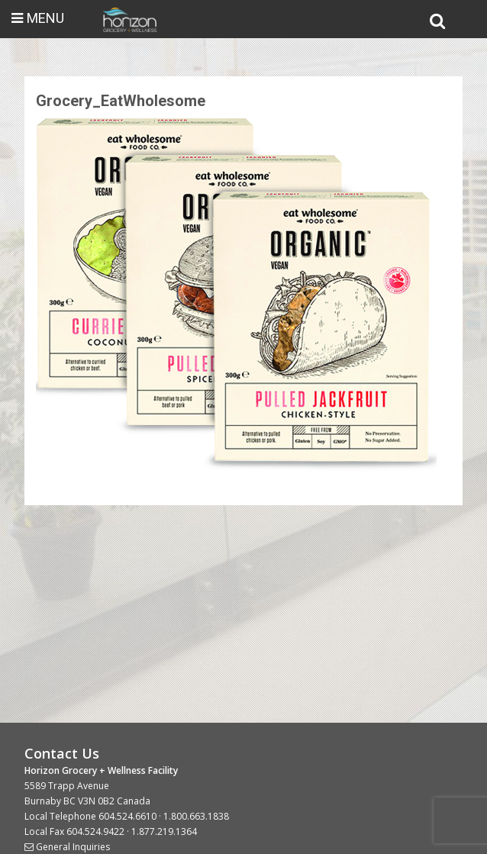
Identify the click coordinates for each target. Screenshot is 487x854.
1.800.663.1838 (196, 816)
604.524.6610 (127, 816)
